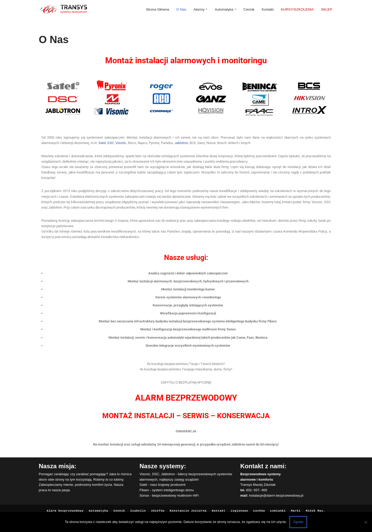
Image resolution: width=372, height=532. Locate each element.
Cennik (249, 9)
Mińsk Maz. (314, 508)
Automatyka (99, 508)
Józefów (158, 508)
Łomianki (277, 508)
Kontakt (268, 9)
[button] (206, 9)
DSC (110, 142)
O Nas (181, 9)
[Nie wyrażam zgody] (365, 522)
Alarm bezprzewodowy (66, 508)
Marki (294, 508)
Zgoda (298, 522)
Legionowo (238, 508)
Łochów (258, 508)
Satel (102, 142)
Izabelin (138, 508)
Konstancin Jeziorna (188, 508)
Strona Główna (157, 9)
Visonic (120, 142)
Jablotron (181, 142)
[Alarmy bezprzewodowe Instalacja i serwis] (63, 9)
